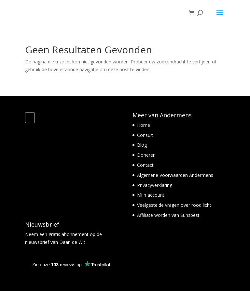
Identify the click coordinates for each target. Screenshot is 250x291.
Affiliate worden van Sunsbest (168, 215)
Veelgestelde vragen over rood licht (174, 205)
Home (143, 125)
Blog (142, 145)
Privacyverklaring (154, 185)
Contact (145, 165)
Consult (145, 135)
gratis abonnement (68, 234)
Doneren (146, 155)
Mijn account (150, 195)
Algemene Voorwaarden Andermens (175, 175)
